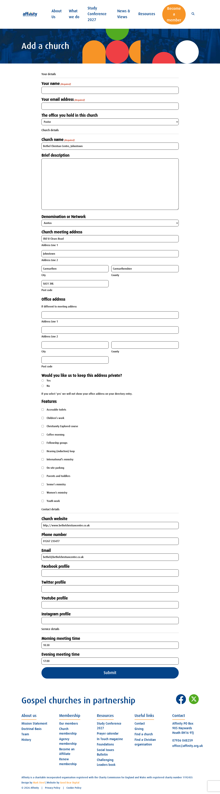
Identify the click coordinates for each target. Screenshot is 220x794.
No (48, 386)
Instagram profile (56, 614)
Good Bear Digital (69, 782)
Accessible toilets (56, 409)
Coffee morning (55, 434)
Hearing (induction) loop (61, 451)
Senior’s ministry (56, 484)
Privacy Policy (52, 787)
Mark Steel (39, 782)
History (26, 740)
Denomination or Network (63, 216)
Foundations (105, 744)
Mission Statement (34, 723)
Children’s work (55, 418)
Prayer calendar (107, 733)
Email (46, 550)
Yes (49, 380)
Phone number (53, 534)
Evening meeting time (60, 654)
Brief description (55, 155)
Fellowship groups (57, 442)
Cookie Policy (73, 787)
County (115, 275)
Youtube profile (54, 598)
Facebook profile (55, 566)
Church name (58, 139)
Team (25, 734)
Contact (140, 723)
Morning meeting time (60, 638)
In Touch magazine (110, 739)
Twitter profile (53, 582)
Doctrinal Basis (31, 729)
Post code (46, 290)
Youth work (53, 501)
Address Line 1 (49, 245)
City (43, 275)
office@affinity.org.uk (187, 746)
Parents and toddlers (58, 476)
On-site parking (55, 467)
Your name (56, 83)
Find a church (144, 734)
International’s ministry (60, 459)
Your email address (63, 99)
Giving (139, 729)
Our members (68, 723)
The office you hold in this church (69, 115)
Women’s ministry (57, 492)
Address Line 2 (49, 260)
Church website (54, 519)
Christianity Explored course (62, 426)
